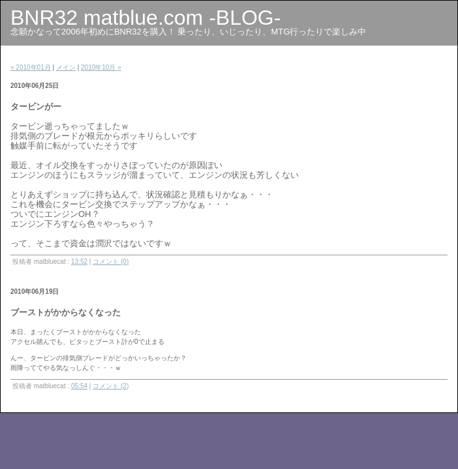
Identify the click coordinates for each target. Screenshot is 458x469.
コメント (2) (111, 386)
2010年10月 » (101, 67)
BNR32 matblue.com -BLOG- (145, 17)
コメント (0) (111, 261)
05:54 (79, 386)
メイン (66, 67)
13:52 (79, 261)
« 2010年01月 (30, 67)
